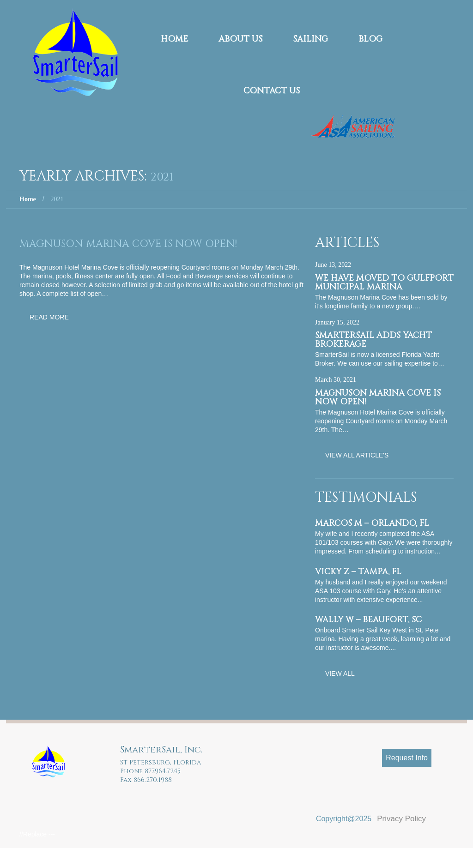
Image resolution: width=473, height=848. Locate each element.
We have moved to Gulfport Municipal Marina (384, 282)
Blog (370, 39)
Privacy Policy (401, 818)
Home (174, 39)
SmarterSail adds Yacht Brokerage (373, 340)
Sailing (310, 39)
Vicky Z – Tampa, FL (358, 571)
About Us (240, 39)
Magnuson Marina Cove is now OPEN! (128, 244)
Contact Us (271, 90)
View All (340, 673)
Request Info (407, 758)
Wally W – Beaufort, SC (368, 619)
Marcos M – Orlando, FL (372, 523)
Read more (49, 317)
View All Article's (356, 455)
